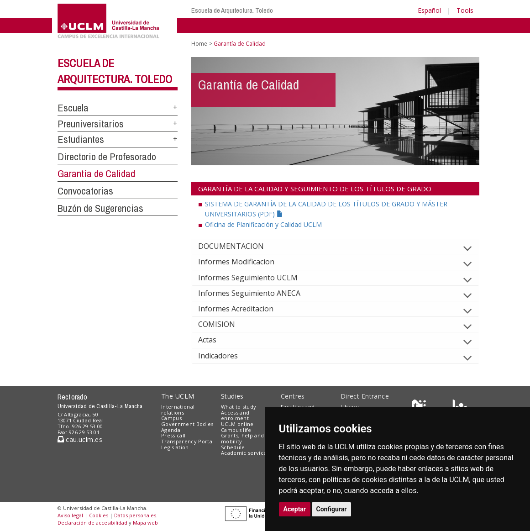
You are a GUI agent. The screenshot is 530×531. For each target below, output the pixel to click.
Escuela (73, 108)
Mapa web (145, 522)
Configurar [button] (331, 509)
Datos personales (135, 515)
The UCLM (177, 396)
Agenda (170, 429)
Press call (173, 435)
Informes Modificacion (243, 262)
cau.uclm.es (80, 439)
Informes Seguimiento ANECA (256, 293)
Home (199, 43)
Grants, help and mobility (242, 438)
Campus (171, 418)
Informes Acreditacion (243, 309)
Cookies (98, 515)
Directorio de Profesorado (107, 156)
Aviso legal (70, 515)
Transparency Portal (187, 441)
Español (429, 10)
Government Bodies (187, 424)
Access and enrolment (235, 415)
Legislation (175, 447)
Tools (465, 10)
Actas (214, 340)
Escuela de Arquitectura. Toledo (232, 10)
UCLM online (237, 424)
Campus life (236, 429)
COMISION (224, 324)
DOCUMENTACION (238, 246)
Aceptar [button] (294, 509)
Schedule (233, 447)
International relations (177, 409)
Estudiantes (81, 139)
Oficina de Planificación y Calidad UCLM (263, 224)
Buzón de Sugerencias (100, 208)
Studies (232, 396)
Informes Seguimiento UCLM (255, 278)
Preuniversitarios (91, 124)
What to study (238, 406)
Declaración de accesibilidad (92, 522)
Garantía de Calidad (96, 173)
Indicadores (225, 356)
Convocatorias (85, 191)
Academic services (245, 452)
